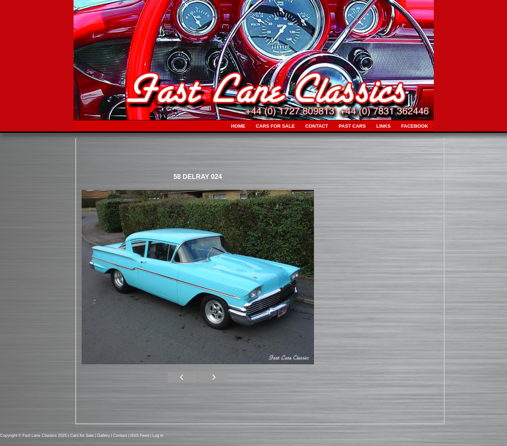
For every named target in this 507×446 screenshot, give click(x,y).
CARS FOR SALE (275, 126)
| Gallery (103, 435)
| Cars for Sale (81, 435)
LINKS (383, 126)
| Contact (119, 435)
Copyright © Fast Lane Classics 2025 (34, 435)
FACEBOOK (414, 126)
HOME (238, 126)
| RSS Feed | (140, 435)
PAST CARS (352, 126)
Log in (157, 435)
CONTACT (316, 126)
